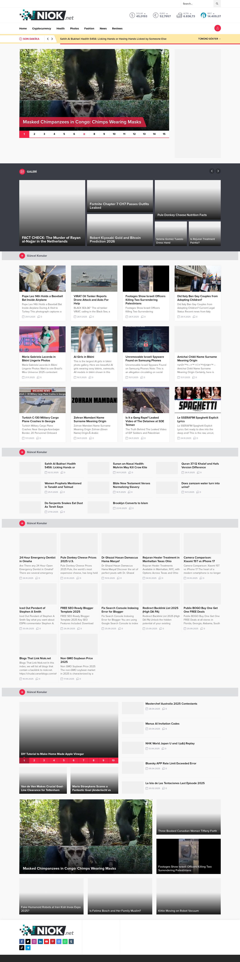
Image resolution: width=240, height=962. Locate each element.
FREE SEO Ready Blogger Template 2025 (76, 610)
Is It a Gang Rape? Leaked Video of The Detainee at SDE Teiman (145, 421)
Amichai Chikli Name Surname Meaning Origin (197, 358)
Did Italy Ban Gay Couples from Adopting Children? (197, 298)
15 (164, 134)
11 (124, 134)
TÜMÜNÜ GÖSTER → (209, 38)
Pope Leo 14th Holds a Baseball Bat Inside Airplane (42, 298)
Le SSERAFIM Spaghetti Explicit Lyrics (197, 419)
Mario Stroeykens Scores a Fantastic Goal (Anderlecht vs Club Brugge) (91, 790)
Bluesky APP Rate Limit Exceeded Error (171, 763)
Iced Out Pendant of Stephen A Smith (32, 610)
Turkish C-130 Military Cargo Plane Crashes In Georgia (40, 419)
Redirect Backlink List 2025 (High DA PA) (160, 610)
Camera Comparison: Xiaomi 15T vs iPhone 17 (199, 559)
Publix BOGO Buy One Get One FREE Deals (201, 610)
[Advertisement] (198, 103)
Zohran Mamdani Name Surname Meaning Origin (90, 419)
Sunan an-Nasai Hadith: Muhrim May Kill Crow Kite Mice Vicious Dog (130, 467)
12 (134, 134)
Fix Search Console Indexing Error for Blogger (120, 610)
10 (114, 134)
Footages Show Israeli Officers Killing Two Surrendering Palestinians (146, 299)
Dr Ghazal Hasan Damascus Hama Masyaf (120, 559)
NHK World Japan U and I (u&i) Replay (170, 743)
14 (154, 134)
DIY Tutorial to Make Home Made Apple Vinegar (52, 754)
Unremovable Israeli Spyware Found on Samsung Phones (145, 358)
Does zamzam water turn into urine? (200, 485)
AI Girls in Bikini (84, 357)
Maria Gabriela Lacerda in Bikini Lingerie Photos (39, 358)
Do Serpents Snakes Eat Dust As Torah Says (64, 505)
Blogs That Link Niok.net (35, 658)
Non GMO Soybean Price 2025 (76, 660)
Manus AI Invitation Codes (163, 723)
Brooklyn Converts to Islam (130, 503)
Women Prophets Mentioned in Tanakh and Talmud (63, 485)
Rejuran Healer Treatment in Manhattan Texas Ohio (161, 559)
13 (144, 134)
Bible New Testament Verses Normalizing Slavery (131, 485)
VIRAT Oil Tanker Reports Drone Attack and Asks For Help (91, 299)
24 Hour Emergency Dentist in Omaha (37, 559)
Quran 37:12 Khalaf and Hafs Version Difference (200, 465)
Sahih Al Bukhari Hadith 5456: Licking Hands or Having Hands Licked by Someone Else (113, 38)
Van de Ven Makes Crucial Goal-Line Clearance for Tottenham (42, 788)
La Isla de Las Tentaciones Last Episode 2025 (175, 783)
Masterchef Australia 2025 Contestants (171, 704)
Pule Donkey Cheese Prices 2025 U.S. (78, 559)
